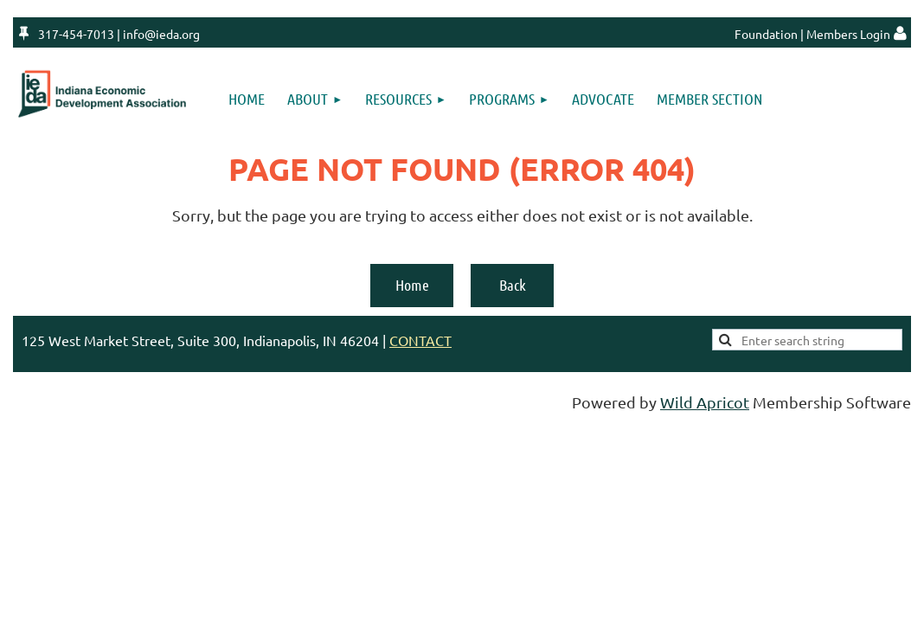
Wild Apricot (704, 402)
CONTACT (420, 340)
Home (412, 284)
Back (512, 284)
